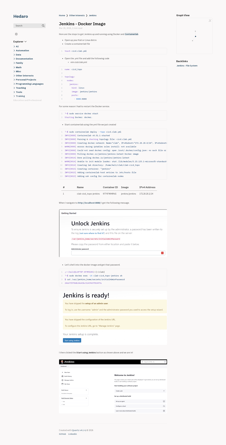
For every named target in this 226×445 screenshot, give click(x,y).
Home (62, 15)
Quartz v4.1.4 (78, 430)
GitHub (62, 433)
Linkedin (72, 433)
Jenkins (92, 15)
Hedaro (20, 16)
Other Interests (77, 15)
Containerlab (131, 34)
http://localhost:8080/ (89, 202)
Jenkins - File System (187, 65)
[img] (43, 25)
